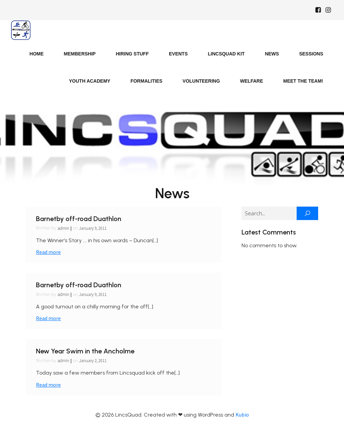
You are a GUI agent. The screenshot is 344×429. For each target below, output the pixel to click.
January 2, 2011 (92, 360)
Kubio (242, 414)
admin (63, 228)
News (272, 53)
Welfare (251, 81)
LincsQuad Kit (226, 53)
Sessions (311, 53)
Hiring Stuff (132, 53)
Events (178, 53)
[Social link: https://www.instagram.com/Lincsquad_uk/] (328, 10)
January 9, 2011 (92, 228)
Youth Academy (89, 81)
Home (37, 53)
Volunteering (201, 81)
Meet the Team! (303, 81)
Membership (80, 53)
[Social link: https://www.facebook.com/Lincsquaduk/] (318, 10)
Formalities (146, 81)
